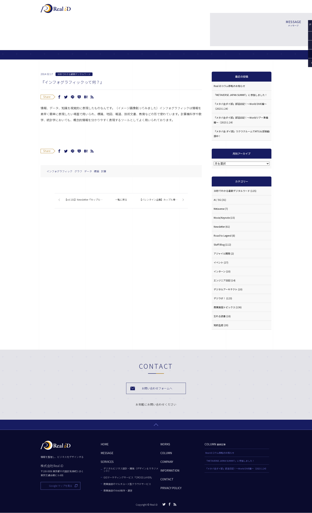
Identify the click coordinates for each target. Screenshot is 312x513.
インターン (222, 271)
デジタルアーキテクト (228, 289)
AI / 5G (220, 199)
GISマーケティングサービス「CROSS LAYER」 (128, 477)
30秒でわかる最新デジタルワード (74, 74)
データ (88, 171)
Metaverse (221, 208)
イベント (221, 262)
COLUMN (200, 10)
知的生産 (221, 325)
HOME (105, 444)
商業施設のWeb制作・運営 (117, 491)
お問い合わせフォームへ (157, 388)
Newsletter (222, 226)
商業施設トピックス (228, 307)
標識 (96, 171)
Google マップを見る (60, 486)
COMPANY (221, 10)
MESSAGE (136, 10)
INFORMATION (169, 470)
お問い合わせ (255, 10)
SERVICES (159, 10)
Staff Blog (222, 244)
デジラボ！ (223, 298)
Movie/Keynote (224, 217)
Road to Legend (224, 235)
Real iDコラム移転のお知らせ (229, 86)
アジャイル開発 (224, 253)
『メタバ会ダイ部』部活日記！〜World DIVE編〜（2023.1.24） (240, 106)
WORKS (180, 10)
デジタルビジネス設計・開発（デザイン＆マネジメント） (130, 469)
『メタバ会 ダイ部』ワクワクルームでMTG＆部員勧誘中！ (241, 134)
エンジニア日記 (224, 280)
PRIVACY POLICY (170, 488)
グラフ (78, 171)
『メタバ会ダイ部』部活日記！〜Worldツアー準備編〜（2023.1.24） (241, 120)
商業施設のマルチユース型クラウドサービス (127, 484)
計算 (103, 171)
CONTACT (167, 479)
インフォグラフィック (59, 171)
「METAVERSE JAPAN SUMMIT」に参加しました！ (240, 95)
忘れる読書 (222, 316)
